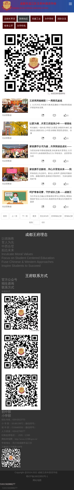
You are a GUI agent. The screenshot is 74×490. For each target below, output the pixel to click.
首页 (5, 216)
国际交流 (61, 18)
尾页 (34, 216)
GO (43, 222)
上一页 (14, 216)
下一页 (25, 216)
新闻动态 (23, 18)
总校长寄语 (9, 18)
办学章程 (49, 18)
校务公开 (8, 25)
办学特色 (21, 25)
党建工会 (36, 18)
